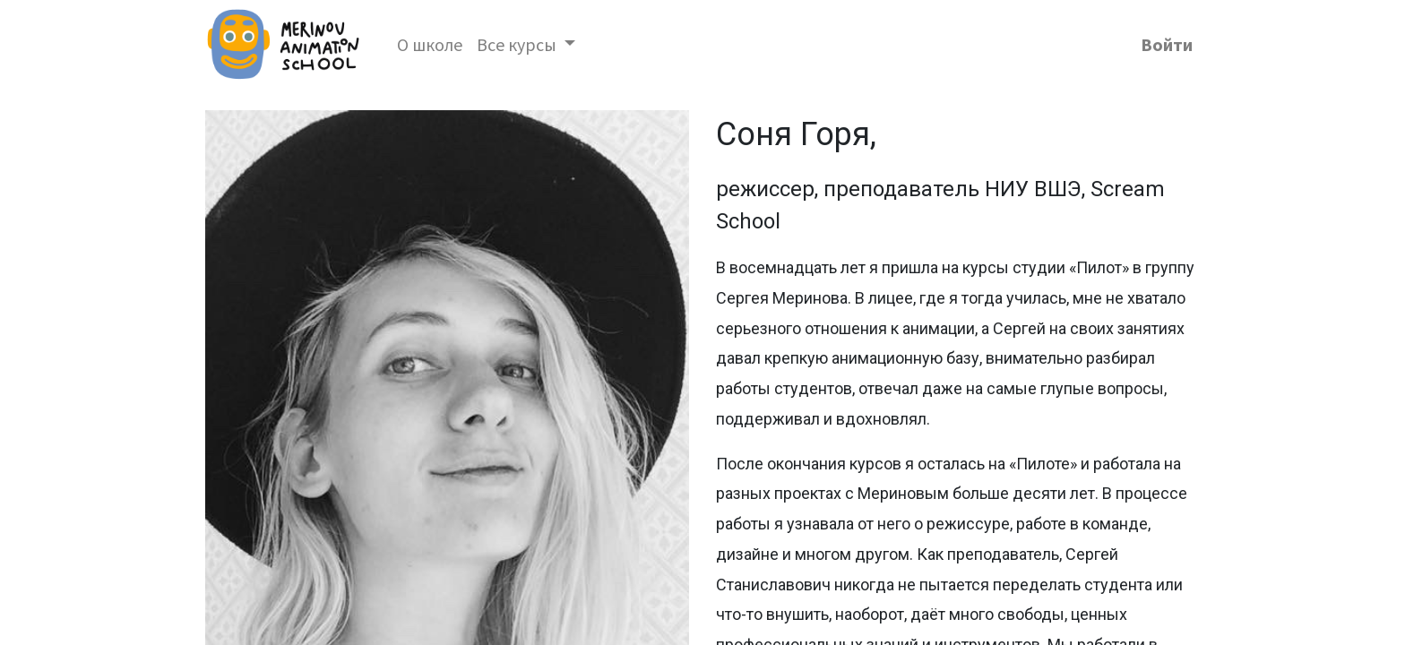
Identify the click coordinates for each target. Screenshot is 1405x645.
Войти (1167, 44)
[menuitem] (430, 44)
